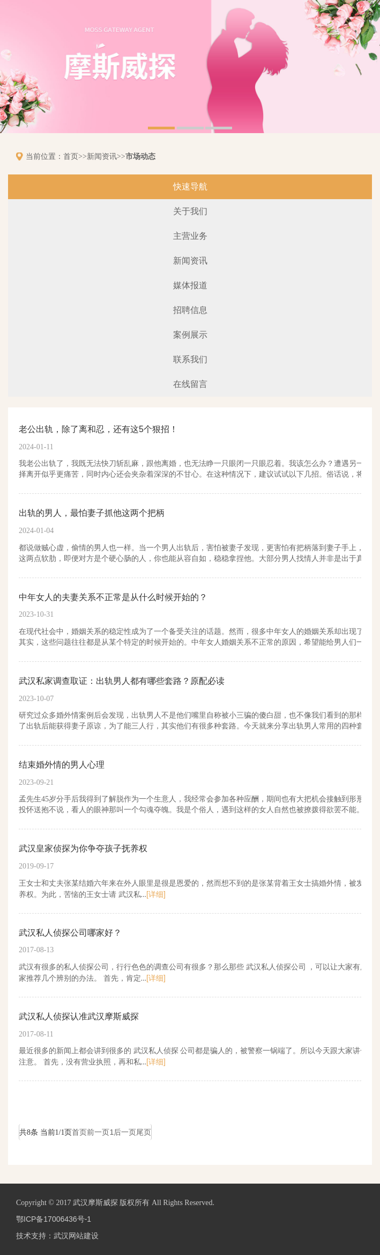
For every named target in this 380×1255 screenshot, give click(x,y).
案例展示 (190, 334)
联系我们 (190, 359)
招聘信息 (190, 310)
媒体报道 (190, 285)
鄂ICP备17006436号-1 (53, 1219)
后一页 (125, 1132)
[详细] (156, 894)
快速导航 (190, 186)
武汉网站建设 (76, 1235)
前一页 (98, 1132)
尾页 (143, 1132)
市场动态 (140, 156)
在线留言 (190, 384)
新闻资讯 (102, 156)
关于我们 (190, 211)
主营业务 (190, 235)
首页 (70, 156)
